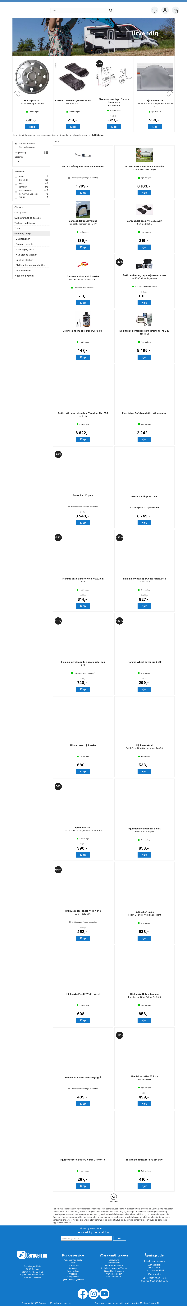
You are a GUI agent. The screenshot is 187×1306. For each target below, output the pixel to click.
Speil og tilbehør (24, 260)
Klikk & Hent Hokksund (113, 1271)
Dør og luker (20, 212)
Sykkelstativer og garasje (27, 217)
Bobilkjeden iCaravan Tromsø (114, 1268)
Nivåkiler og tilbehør (26, 254)
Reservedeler (73, 1271)
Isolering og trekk (25, 249)
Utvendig (64, 135)
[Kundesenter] (154, 10)
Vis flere (113, 1201)
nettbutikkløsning (123, 1303)
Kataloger (73, 1268)
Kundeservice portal (73, 1260)
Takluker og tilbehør (24, 223)
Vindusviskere (23, 270)
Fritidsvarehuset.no (114, 1265)
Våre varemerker (113, 1276)
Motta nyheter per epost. (93, 1228)
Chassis (18, 207)
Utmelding (103, 1232)
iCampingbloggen (114, 1274)
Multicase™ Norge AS (149, 1303)
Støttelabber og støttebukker (31, 265)
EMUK (22, 183)
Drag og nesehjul (25, 244)
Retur (73, 1262)
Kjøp (32, 126)
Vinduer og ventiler (24, 275)
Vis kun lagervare (27, 147)
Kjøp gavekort (73, 1276)
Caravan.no (114, 1260)
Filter (57, 141)
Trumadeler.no (114, 1262)
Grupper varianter (27, 143)
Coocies (73, 1274)
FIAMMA (23, 187)
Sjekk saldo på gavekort (73, 1279)
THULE (22, 197)
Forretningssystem (103, 1303)
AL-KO (22, 176)
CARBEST (23, 180)
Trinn (17, 228)
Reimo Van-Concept (28, 194)
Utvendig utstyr (80, 135)
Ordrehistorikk (73, 1265)
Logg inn (165, 10)
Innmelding (86, 1232)
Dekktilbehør (98, 135)
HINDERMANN (25, 190)
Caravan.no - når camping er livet (40, 135)
